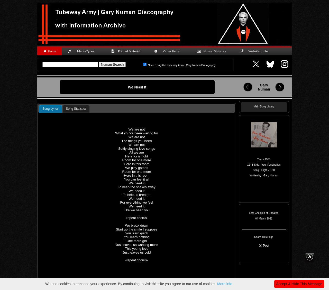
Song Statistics (76, 109)
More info (224, 284)
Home (49, 51)
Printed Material (126, 51)
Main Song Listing (264, 106)
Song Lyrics (50, 109)
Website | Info (256, 51)
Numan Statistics (212, 51)
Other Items (170, 51)
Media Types (83, 51)
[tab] (50, 109)
